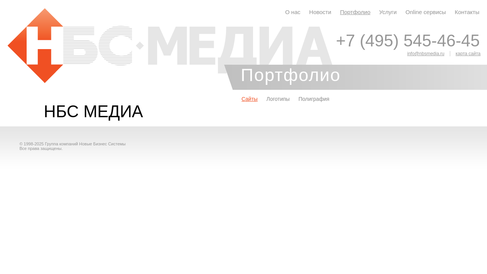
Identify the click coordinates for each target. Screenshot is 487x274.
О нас (293, 12)
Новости (320, 12)
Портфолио (355, 12)
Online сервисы (426, 12)
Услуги (388, 12)
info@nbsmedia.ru (425, 53)
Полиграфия (313, 99)
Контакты (467, 12)
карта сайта (468, 53)
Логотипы (278, 99)
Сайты (250, 99)
